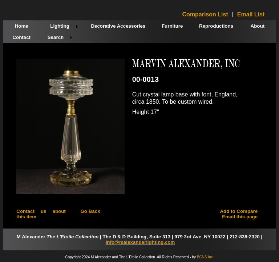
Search (56, 37)
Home (21, 26)
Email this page (240, 216)
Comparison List (205, 14)
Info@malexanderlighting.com (140, 242)
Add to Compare (239, 211)
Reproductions (216, 26)
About (258, 26)
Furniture (172, 26)
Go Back (90, 211)
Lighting (59, 26)
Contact (21, 37)
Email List (251, 14)
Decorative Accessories (118, 26)
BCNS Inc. (205, 257)
